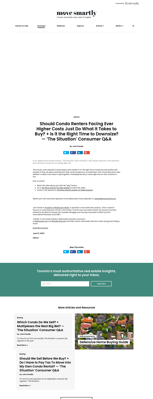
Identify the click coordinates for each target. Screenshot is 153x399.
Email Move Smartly (41, 229)
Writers (119, 26)
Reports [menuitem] (80, 26)
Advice (76, 118)
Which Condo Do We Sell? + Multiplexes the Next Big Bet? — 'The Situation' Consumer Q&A (33, 331)
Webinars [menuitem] (61, 26)
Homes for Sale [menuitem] (21, 26)
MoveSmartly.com (59, 222)
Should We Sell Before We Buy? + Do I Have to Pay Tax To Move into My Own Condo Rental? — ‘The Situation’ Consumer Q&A (117, 335)
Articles (99, 26)
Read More (22, 356)
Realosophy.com (41, 222)
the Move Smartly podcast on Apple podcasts (75, 191)
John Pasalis (77, 147)
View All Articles (76, 378)
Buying (20, 318)
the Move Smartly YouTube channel (56, 189)
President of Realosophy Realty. (57, 208)
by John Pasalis (24, 343)
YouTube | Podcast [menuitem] (41, 27)
